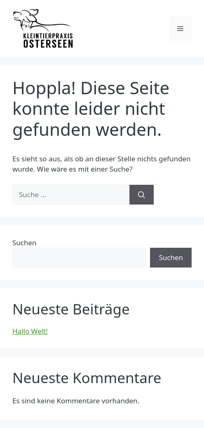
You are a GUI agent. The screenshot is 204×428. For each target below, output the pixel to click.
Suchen (24, 242)
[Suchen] (141, 195)
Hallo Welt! (30, 331)
